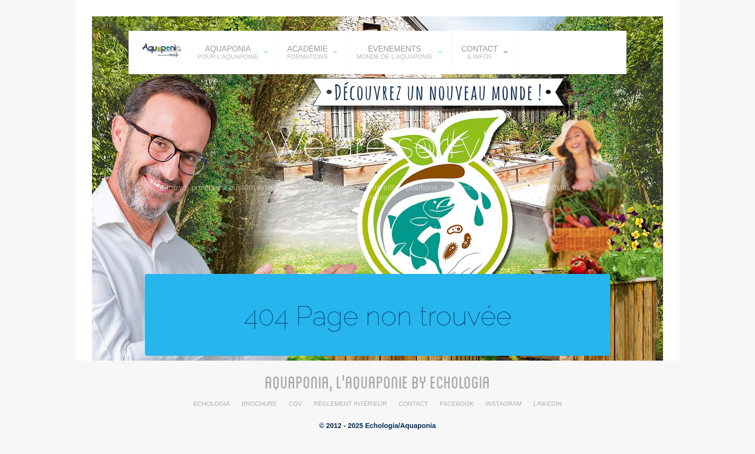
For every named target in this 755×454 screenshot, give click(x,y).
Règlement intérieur (350, 403)
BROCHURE (259, 403)
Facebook (456, 403)
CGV (295, 403)
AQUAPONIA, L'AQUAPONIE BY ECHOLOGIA (377, 382)
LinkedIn (548, 403)
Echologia (211, 403)
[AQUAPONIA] (158, 49)
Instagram (503, 403)
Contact (413, 403)
